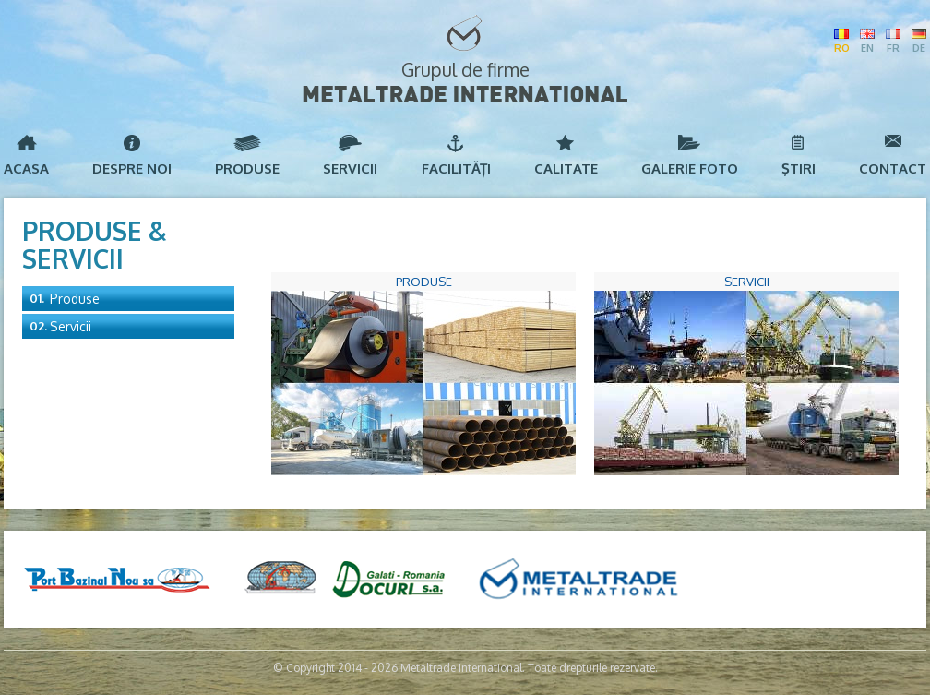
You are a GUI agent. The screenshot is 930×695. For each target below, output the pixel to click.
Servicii (350, 168)
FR (893, 48)
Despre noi (132, 168)
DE (918, 48)
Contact (892, 168)
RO (841, 48)
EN (867, 48)
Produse (247, 168)
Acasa (26, 168)
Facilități (456, 168)
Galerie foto (689, 168)
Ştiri (798, 168)
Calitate (566, 168)
